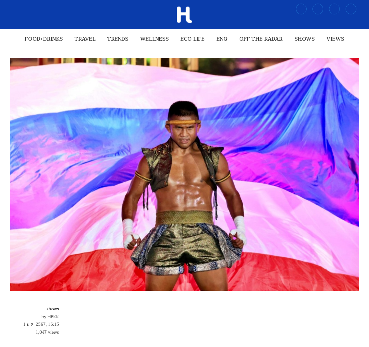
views (335, 39)
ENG (222, 39)
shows (304, 39)
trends (117, 39)
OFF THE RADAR (261, 39)
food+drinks (44, 39)
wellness (154, 39)
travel (85, 39)
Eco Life (193, 39)
